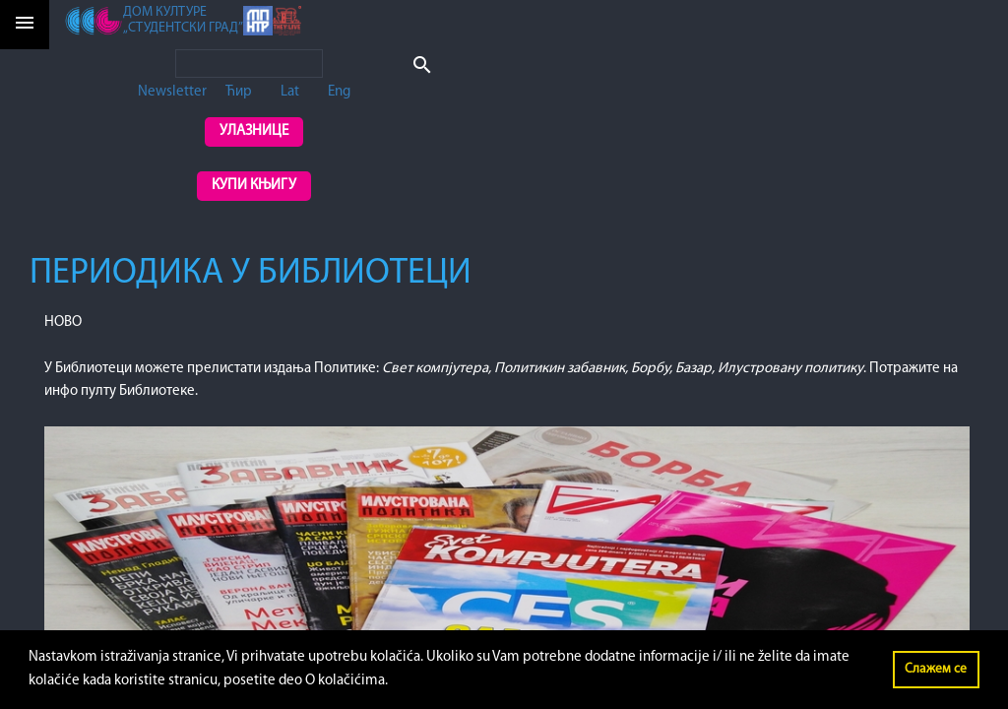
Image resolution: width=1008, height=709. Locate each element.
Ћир (238, 92)
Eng (339, 92)
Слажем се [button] (936, 669)
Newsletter (172, 92)
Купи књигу (254, 185)
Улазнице (254, 131)
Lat (290, 92)
